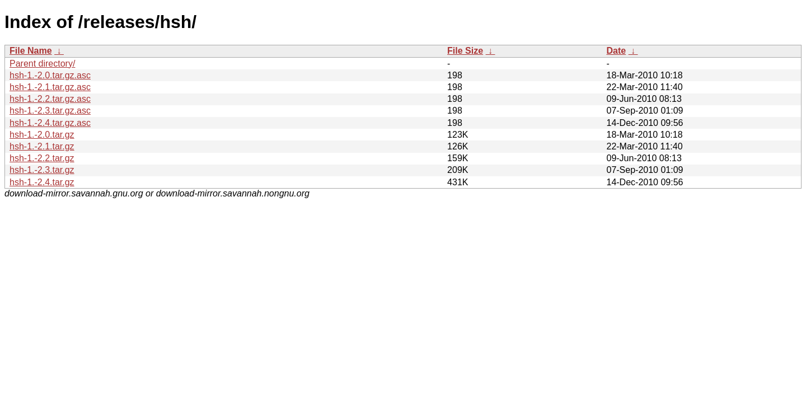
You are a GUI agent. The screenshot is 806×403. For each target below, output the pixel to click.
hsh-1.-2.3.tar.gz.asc (50, 110)
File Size (465, 50)
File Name (31, 50)
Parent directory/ (42, 63)
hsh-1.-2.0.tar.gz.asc (50, 75)
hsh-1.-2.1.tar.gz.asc (50, 87)
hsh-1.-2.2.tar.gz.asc (50, 99)
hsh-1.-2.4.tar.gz (42, 182)
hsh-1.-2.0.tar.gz (42, 134)
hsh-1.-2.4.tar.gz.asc (50, 123)
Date (616, 50)
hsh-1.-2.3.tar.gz (42, 170)
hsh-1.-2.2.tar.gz (42, 158)
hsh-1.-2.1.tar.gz (42, 146)
